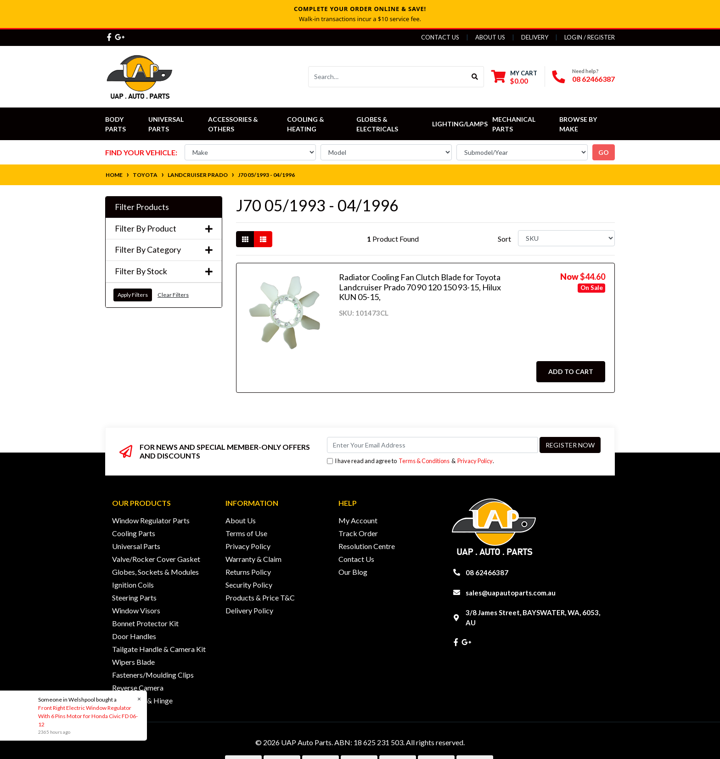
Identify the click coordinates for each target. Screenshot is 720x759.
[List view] (263, 239)
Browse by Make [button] (578, 124)
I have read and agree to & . (410, 461)
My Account (357, 520)
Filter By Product (164, 228)
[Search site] (475, 76)
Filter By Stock (164, 271)
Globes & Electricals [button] (377, 124)
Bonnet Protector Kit (145, 623)
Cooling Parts (133, 533)
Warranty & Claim (253, 559)
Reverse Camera (137, 687)
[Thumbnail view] (245, 239)
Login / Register (589, 37)
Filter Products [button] (142, 207)
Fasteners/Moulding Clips (153, 674)
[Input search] (387, 76)
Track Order (358, 533)
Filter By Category (164, 250)
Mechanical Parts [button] (514, 124)
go (603, 152)
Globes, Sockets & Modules (155, 571)
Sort (504, 238)
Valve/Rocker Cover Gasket (156, 559)
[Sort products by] (566, 238)
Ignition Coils (133, 584)
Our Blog (352, 571)
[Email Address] (432, 445)
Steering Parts (134, 597)
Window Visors (136, 610)
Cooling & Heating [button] (306, 124)
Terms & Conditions (424, 460)
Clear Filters (173, 294)
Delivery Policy (249, 610)
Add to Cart (570, 371)
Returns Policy (248, 571)
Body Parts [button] (115, 124)
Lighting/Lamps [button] (460, 124)
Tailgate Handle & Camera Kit (159, 649)
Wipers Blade (133, 661)
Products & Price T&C (260, 597)
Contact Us (440, 37)
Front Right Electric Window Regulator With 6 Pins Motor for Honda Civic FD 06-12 (87, 716)
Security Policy (248, 584)
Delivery (534, 37)
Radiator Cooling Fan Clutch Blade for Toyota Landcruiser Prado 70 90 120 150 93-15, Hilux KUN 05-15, (420, 287)
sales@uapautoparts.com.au (511, 593)
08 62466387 (593, 78)
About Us (490, 37)
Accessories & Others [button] (233, 124)
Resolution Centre (366, 546)
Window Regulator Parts (151, 520)
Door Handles (134, 636)
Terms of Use (246, 533)
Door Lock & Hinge (142, 700)
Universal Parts (166, 124)
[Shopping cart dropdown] (514, 76)
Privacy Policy (475, 460)
